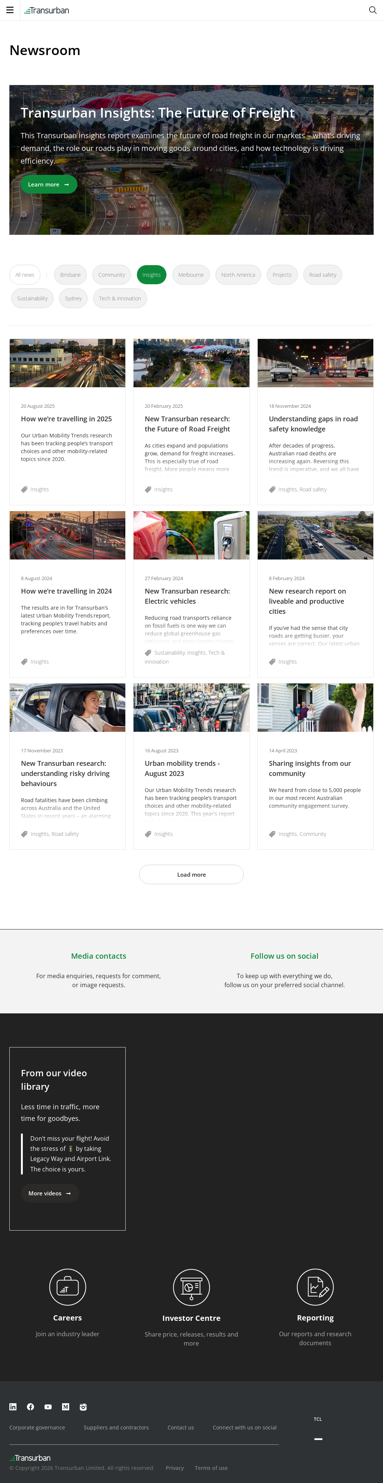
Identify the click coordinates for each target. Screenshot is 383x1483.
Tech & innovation (120, 298)
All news (24, 274)
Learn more (49, 184)
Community (111, 274)
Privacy (175, 1467)
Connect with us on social (245, 1427)
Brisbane (70, 274)
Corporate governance (37, 1427)
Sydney (73, 298)
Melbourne (191, 274)
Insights (152, 274)
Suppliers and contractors (116, 1427)
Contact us (181, 1427)
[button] (67, 422)
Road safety (322, 274)
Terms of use (211, 1467)
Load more (191, 874)
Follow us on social (285, 956)
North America (238, 274)
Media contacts (98, 956)
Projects (282, 274)
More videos (50, 1193)
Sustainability (32, 298)
